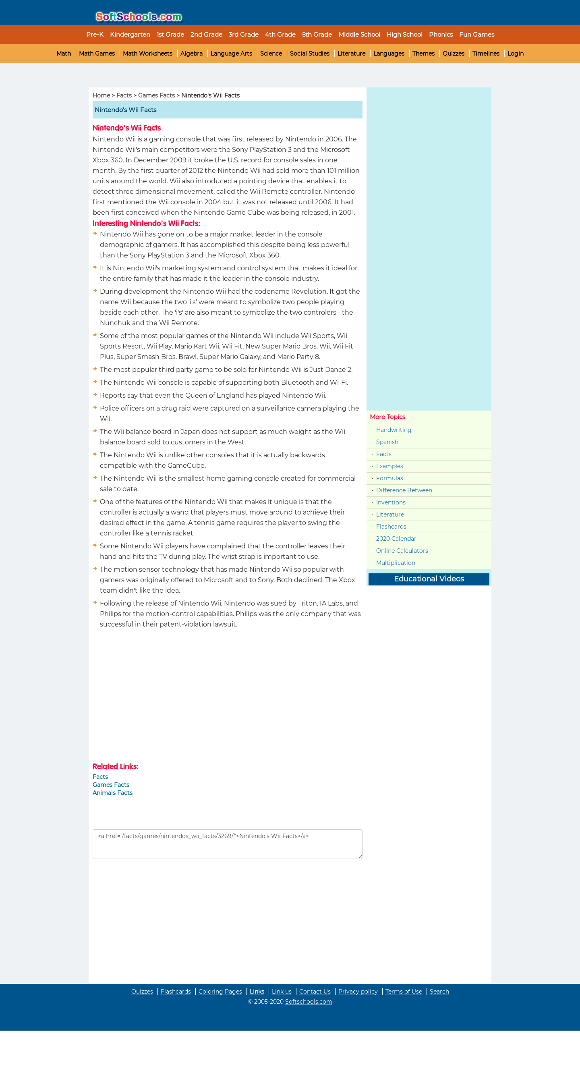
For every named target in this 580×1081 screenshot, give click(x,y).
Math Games (97, 53)
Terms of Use (403, 991)
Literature (351, 53)
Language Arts (231, 53)
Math (63, 53)
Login (516, 53)
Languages (388, 53)
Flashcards (391, 526)
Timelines (485, 53)
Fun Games (476, 34)
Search (439, 991)
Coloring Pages (220, 991)
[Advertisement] (47, 75)
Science (271, 53)
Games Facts (156, 95)
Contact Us (315, 991)
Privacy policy (358, 991)
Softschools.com (308, 1001)
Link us (282, 991)
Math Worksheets (147, 53)
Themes (423, 53)
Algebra (191, 53)
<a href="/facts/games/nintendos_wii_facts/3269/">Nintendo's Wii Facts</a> (227, 844)
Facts (124, 95)
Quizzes (453, 53)
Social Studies (309, 53)
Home (101, 95)
